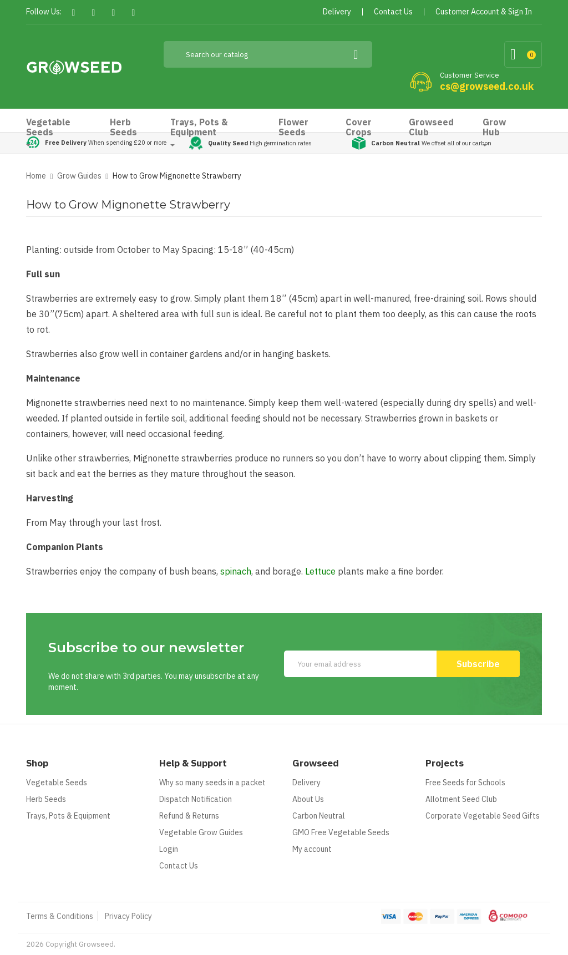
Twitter (93, 12)
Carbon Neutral (318, 816)
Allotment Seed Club (461, 799)
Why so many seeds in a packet (212, 783)
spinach (235, 571)
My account (312, 849)
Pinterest (113, 12)
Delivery (306, 783)
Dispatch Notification (195, 799)
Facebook (73, 12)
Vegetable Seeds (56, 783)
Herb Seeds (46, 799)
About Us (308, 799)
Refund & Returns (189, 816)
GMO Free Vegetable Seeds (340, 832)
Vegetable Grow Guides (201, 832)
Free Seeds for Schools (465, 783)
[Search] (268, 54)
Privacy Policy (128, 916)
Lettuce (320, 571)
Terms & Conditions (59, 916)
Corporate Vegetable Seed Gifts (482, 816)
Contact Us (178, 866)
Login (168, 849)
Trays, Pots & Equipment (68, 816)
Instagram (133, 12)
